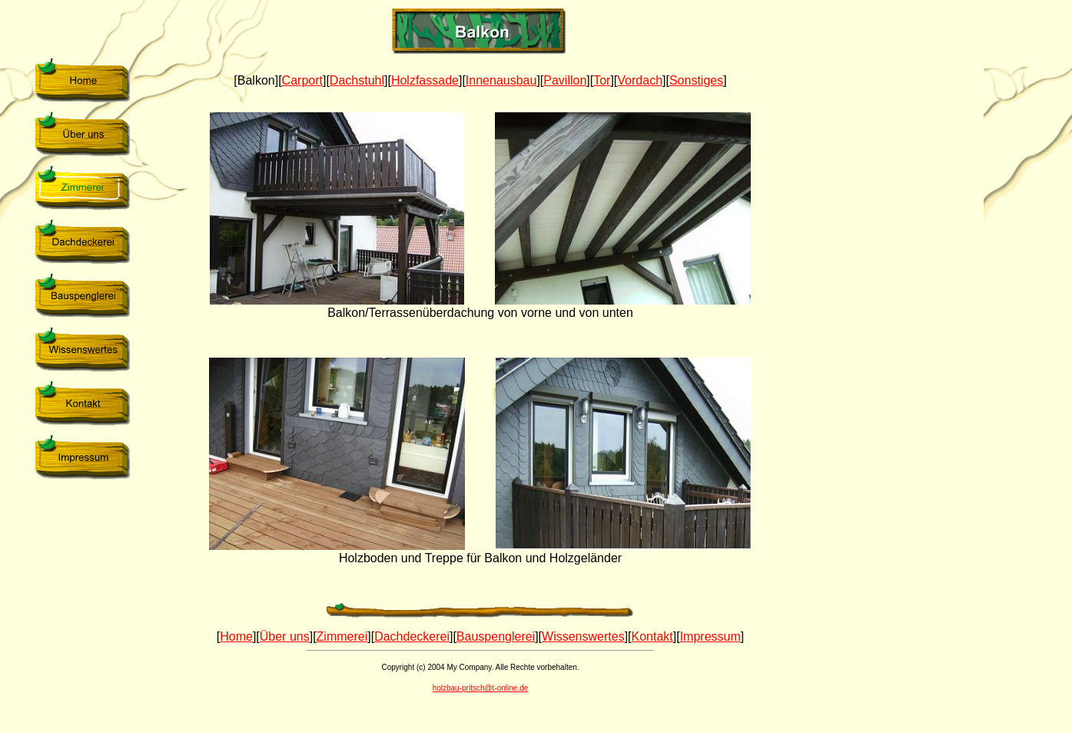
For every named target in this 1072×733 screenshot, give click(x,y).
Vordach (639, 80)
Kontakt (652, 636)
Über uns (285, 636)
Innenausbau (501, 80)
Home (236, 636)
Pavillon (564, 80)
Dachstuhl (357, 80)
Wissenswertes (583, 636)
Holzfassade (425, 80)
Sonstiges (696, 80)
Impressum (710, 636)
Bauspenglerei (495, 636)
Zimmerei (342, 636)
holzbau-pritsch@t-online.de (481, 688)
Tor (601, 80)
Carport (302, 80)
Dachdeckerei (412, 636)
